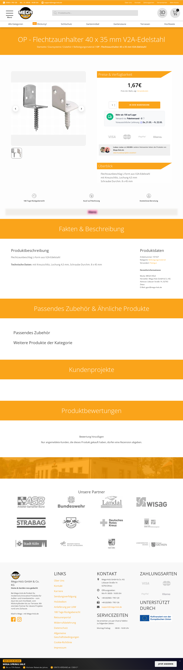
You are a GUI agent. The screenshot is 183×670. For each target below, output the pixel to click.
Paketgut (153, 263)
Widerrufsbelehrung (65, 622)
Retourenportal (62, 617)
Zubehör (67, 46)
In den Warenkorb (139, 105)
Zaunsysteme (54, 46)
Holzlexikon (60, 601)
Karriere (58, 591)
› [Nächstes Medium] (81, 108)
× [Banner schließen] (180, 661)
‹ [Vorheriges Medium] (15, 108)
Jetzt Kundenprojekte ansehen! (124, 153)
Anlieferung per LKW (65, 607)
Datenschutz (61, 627)
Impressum (60, 647)
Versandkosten (142, 91)
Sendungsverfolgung (65, 596)
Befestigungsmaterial (84, 46)
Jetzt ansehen (165, 664)
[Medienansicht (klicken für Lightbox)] (48, 108)
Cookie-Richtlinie (63, 642)
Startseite (41, 46)
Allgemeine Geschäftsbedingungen (66, 635)
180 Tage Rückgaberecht (67, 612)
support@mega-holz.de (53, 2)
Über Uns (59, 580)
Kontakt (58, 585)
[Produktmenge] (113, 105)
